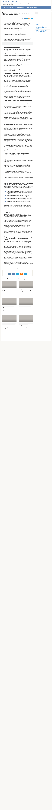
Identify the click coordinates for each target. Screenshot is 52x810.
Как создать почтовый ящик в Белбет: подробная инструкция (26, 324)
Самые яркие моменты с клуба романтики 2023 (8, 306)
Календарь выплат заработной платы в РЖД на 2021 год (25, 290)
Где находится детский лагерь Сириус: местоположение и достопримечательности (41, 31)
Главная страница (5, 11)
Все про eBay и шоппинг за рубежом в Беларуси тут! (14, 7)
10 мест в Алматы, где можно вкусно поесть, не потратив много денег (9, 324)
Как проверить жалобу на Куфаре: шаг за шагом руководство (25, 307)
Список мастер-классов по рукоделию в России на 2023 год (9, 290)
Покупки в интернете (10, 2)
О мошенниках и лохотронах (31, 7)
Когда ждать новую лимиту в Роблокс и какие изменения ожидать (41, 27)
